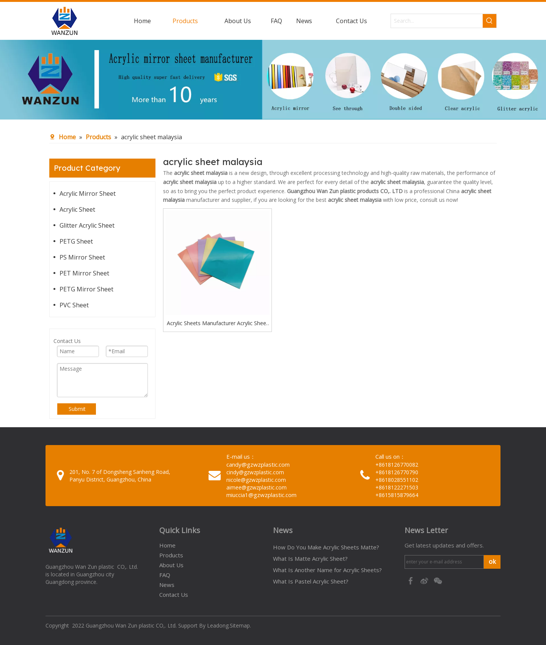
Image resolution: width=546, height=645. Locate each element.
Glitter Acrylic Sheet (87, 225)
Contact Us (173, 594)
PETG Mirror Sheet (86, 289)
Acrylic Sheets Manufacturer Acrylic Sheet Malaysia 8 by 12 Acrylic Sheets (217, 323)
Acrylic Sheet (77, 209)
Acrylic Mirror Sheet (88, 193)
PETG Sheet (76, 241)
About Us (171, 565)
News (166, 584)
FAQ (164, 575)
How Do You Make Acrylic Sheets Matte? (326, 547)
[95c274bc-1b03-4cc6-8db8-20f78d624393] (273, 80)
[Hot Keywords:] (489, 21)
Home (167, 545)
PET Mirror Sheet (84, 273)
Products (171, 555)
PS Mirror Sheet (82, 257)
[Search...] (437, 21)
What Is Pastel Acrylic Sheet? (310, 581)
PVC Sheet (74, 305)
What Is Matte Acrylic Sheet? (310, 558)
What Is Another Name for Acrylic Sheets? (327, 570)
